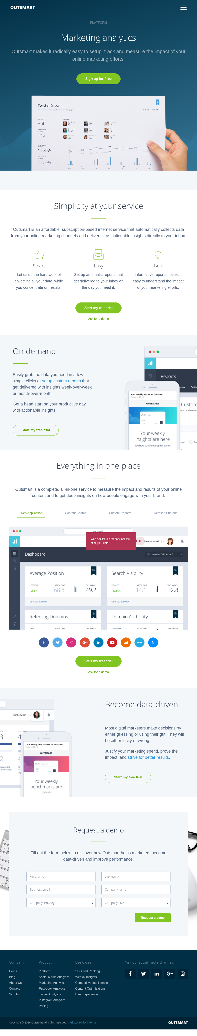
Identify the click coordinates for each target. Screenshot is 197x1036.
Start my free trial (98, 308)
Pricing (43, 1006)
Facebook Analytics (52, 988)
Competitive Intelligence (91, 982)
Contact (14, 988)
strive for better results (148, 757)
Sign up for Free (98, 79)
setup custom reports (61, 381)
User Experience (86, 994)
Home (13, 971)
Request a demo (153, 917)
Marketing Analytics (52, 982)
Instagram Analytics (52, 1000)
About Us (15, 982)
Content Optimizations (90, 988)
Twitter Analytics (50, 994)
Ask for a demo (98, 318)
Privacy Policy (78, 1022)
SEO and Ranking (87, 971)
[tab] (31, 513)
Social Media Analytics (54, 977)
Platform (44, 971)
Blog (12, 977)
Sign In (14, 994)
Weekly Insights (86, 977)
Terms (92, 1022)
